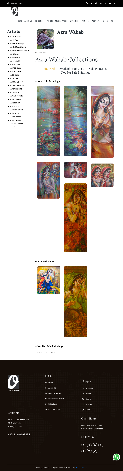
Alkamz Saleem (16, 82)
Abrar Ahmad (15, 57)
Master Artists (61, 21)
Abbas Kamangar (17, 43)
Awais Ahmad (15, 120)
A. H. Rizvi (14, 40)
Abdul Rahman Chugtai (19, 50)
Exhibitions (75, 21)
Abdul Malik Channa (18, 47)
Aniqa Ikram (15, 103)
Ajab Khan (14, 75)
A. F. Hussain (15, 36)
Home (19, 21)
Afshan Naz (15, 64)
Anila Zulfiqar (15, 99)
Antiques (86, 21)
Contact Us (108, 21)
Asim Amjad (15, 113)
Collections (40, 21)
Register (14, 3)
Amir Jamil (14, 92)
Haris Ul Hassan (81, 468)
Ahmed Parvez (16, 71)
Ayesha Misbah (16, 124)
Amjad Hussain (16, 96)
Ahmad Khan (15, 68)
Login (20, 3)
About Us (28, 21)
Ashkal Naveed (16, 110)
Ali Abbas (14, 78)
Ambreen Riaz (16, 89)
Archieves (96, 21)
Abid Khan (14, 54)
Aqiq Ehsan (14, 106)
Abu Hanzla (15, 61)
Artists (50, 21)
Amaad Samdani (17, 85)
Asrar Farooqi (15, 117)
